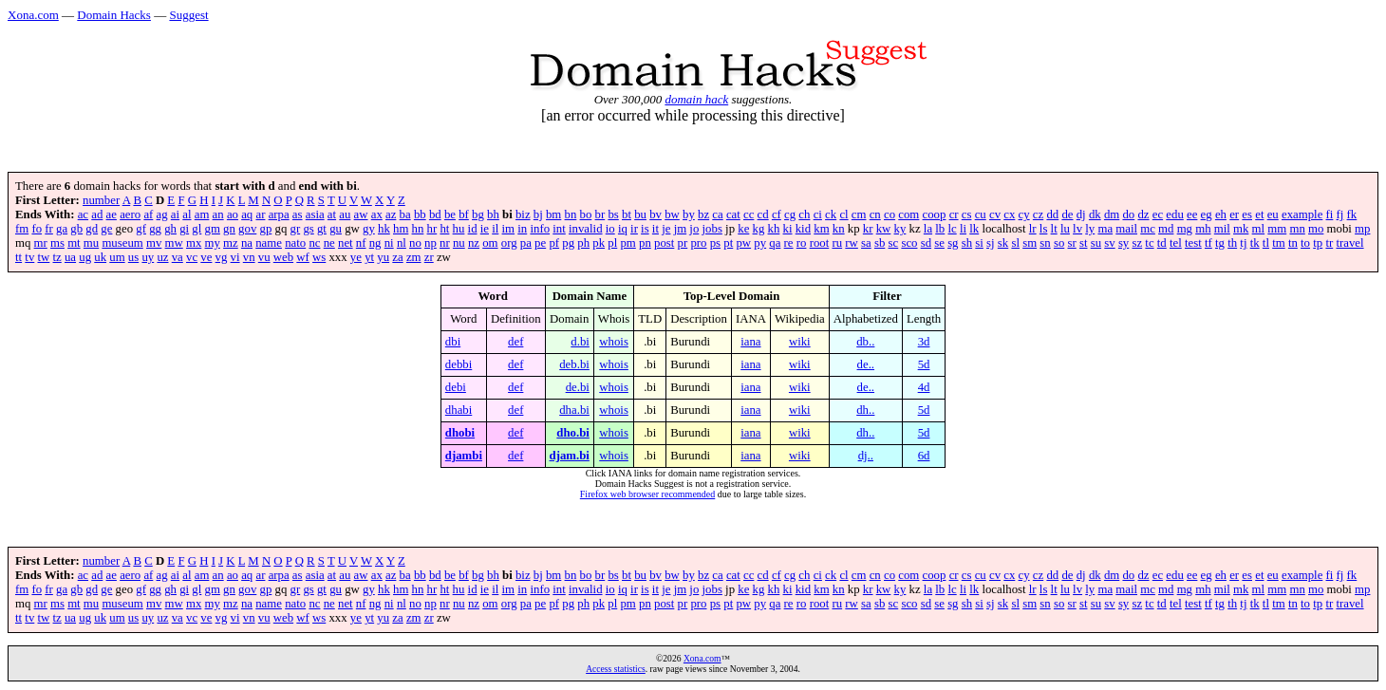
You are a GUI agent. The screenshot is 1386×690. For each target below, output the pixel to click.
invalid (586, 228)
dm (1111, 214)
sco (909, 243)
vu (264, 257)
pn (645, 243)
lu (1065, 228)
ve (206, 257)
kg (759, 228)
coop (934, 214)
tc (1149, 243)
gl (196, 228)
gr (295, 228)
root (820, 243)
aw (361, 214)
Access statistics (616, 668)
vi (235, 257)
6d (924, 455)
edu (1174, 214)
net (345, 243)
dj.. (865, 455)
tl (1266, 243)
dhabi (458, 410)
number (101, 200)
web (283, 257)
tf (1208, 243)
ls (1044, 228)
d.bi (580, 341)
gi (184, 228)
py (760, 243)
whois (613, 341)
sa (866, 243)
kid (803, 228)
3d (924, 341)
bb (420, 214)
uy (147, 257)
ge (106, 228)
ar (260, 214)
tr (1329, 243)
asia (315, 214)
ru (837, 243)
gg (155, 228)
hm (400, 228)
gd (91, 228)
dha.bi (574, 410)
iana (750, 341)
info (540, 228)
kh (774, 228)
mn (1296, 228)
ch (804, 214)
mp (1362, 228)
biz (523, 214)
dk (1095, 214)
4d (924, 387)
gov (247, 228)
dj (1081, 214)
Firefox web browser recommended (647, 494)
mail (1126, 228)
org (509, 243)
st (1083, 243)
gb (76, 228)
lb (940, 228)
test (1193, 243)
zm (413, 257)
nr (445, 243)
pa (526, 243)
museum (122, 243)
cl (843, 214)
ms (57, 243)
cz (1038, 214)
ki (788, 228)
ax (377, 214)
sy (1123, 243)
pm (627, 243)
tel (1176, 243)
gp (266, 228)
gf (141, 228)
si (979, 243)
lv (1077, 228)
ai (175, 214)
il (495, 228)
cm (859, 214)
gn (229, 228)
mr (40, 243)
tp (1317, 243)
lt (1054, 228)
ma (1105, 228)
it (655, 228)
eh (1221, 214)
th (1232, 243)
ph (583, 243)
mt (74, 243)
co (889, 214)
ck (830, 214)
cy (1024, 214)
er (1234, 214)
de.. (865, 364)
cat (733, 214)
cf (776, 214)
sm (1029, 243)
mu (91, 243)
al (186, 214)
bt (626, 214)
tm (1278, 243)
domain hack (696, 99)
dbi (452, 341)
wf (302, 257)
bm (553, 214)
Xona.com (33, 15)
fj (1340, 214)
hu (459, 228)
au (344, 214)
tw (44, 257)
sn (1045, 243)
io (610, 228)
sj (990, 243)
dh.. (865, 410)
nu (459, 243)
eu (1273, 214)
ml (1258, 228)
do (1128, 214)
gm (212, 228)
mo (1315, 228)
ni (389, 243)
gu (335, 228)
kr (868, 228)
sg (952, 243)
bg (478, 214)
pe (540, 243)
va (177, 257)
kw (883, 228)
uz (162, 257)
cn (875, 214)
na (247, 243)
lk (974, 228)
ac (83, 214)
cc (748, 214)
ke (743, 228)
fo (36, 228)
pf (554, 243)
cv (995, 214)
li (963, 228)
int (559, 228)
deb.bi (574, 364)
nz (473, 243)
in (522, 228)
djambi (463, 455)
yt (369, 257)
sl (1015, 243)
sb (879, 243)
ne (329, 243)
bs (613, 214)
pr (683, 243)
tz (57, 257)
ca (717, 214)
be (450, 214)
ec (1157, 214)
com (908, 214)
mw (174, 243)
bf (464, 214)
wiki (800, 341)
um (116, 257)
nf (361, 243)
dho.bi (573, 432)
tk (1255, 243)
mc (1147, 228)
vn (249, 257)
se (939, 243)
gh (170, 228)
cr (954, 214)
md (1165, 228)
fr (49, 228)
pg (568, 243)
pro (698, 243)
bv (655, 214)
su (1096, 243)
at (332, 214)
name (268, 243)
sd (926, 243)
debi (455, 387)
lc (951, 228)
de (1067, 214)
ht (444, 228)
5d (924, 364)
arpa (279, 214)
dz (1143, 214)
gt (322, 228)
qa (774, 243)
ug (85, 257)
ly (1090, 228)
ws (319, 257)
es (1247, 214)
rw (851, 243)
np (430, 243)
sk (1003, 243)
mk (1240, 228)
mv (153, 243)
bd (435, 214)
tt (18, 257)
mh (1202, 228)
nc (314, 243)
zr (429, 257)
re (789, 243)
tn (1293, 243)
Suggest (188, 15)
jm (680, 228)
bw (672, 214)
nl (401, 243)
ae (111, 214)
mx (193, 243)
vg (221, 257)
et (1259, 214)
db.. (865, 341)
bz (703, 214)
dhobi (460, 432)
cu (980, 214)
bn (571, 214)
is (645, 228)
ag (162, 214)
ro (801, 243)
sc (894, 243)
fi (1330, 214)
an (218, 214)
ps (715, 243)
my (212, 243)
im (508, 228)
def (515, 341)
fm (21, 228)
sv (1109, 243)
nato (295, 243)
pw (743, 243)
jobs (712, 228)
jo (694, 228)
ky (900, 228)
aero (130, 214)
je (666, 228)
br (600, 214)
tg (1220, 243)
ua (70, 257)
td (1162, 243)
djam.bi (570, 455)
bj (538, 214)
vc (191, 257)
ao (232, 214)
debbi (458, 364)
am (202, 214)
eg (1206, 214)
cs (967, 214)
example (1302, 214)
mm (1276, 228)
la (928, 228)
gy (369, 228)
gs (308, 228)
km (821, 228)
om (489, 243)
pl (612, 243)
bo (586, 214)
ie (484, 228)
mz (230, 243)
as (297, 214)
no (415, 243)
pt (728, 243)
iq (622, 228)
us (133, 257)
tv (29, 257)
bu (640, 214)
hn (418, 228)
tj (1243, 243)
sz (1137, 243)
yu (383, 257)
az (390, 214)
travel (1349, 243)
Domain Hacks (114, 15)
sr (1072, 243)
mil (1222, 228)
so (1059, 243)
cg (790, 214)
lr (1033, 228)
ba (405, 214)
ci (818, 214)
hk (384, 228)
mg (1184, 228)
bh (493, 214)
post (664, 243)
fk (1352, 214)
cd (763, 214)
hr (432, 228)
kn (839, 228)
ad (97, 214)
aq (247, 214)
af (148, 214)
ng (375, 243)
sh (967, 243)
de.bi (578, 387)
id (473, 228)
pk (598, 243)
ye (356, 257)
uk (100, 257)
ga (61, 228)
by (689, 214)
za (397, 257)
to (1305, 243)
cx (1009, 214)
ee (1192, 214)
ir (634, 228)
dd (1052, 214)
